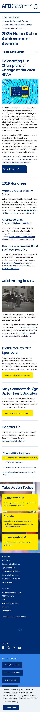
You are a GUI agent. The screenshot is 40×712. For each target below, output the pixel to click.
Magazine (11, 592)
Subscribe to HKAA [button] (17, 413)
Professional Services (10, 571)
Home (4, 17)
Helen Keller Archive (10, 603)
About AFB (6, 560)
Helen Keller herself (29, 327)
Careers (5, 607)
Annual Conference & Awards (15, 21)
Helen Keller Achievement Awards (17, 24)
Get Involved (14, 17)
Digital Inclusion (8, 568)
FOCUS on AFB (8, 596)
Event (11, 169)
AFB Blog (5, 589)
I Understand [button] (11, 708)
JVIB (3, 600)
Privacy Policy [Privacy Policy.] (12, 701)
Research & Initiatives (11, 564)
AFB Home (6, 556)
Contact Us (6, 611)
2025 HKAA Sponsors (13, 462)
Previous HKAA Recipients (14, 28)
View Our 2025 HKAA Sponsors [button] (17, 375)
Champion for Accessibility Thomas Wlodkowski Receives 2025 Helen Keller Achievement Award (18, 266)
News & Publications (10, 575)
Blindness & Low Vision (11, 579)
